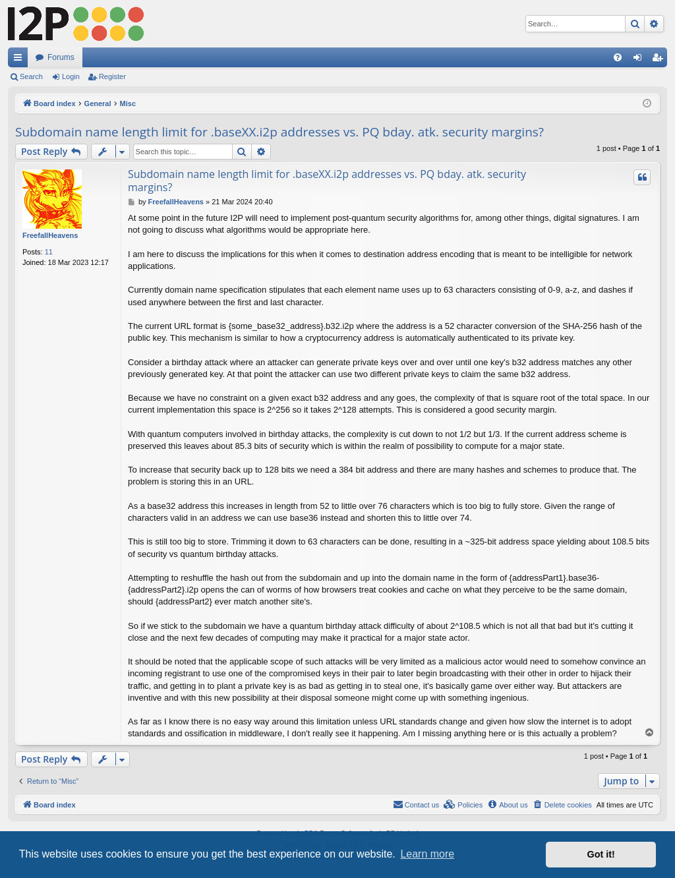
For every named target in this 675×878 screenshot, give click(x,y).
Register (112, 76)
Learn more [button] (427, 854)
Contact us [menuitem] (416, 804)
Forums (60, 57)
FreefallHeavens (50, 235)
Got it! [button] (601, 854)
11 (49, 252)
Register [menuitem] (660, 60)
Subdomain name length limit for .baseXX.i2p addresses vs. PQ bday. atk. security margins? (279, 131)
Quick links (20, 60)
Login (71, 76)
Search (31, 76)
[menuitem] (618, 57)
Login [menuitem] (640, 60)
